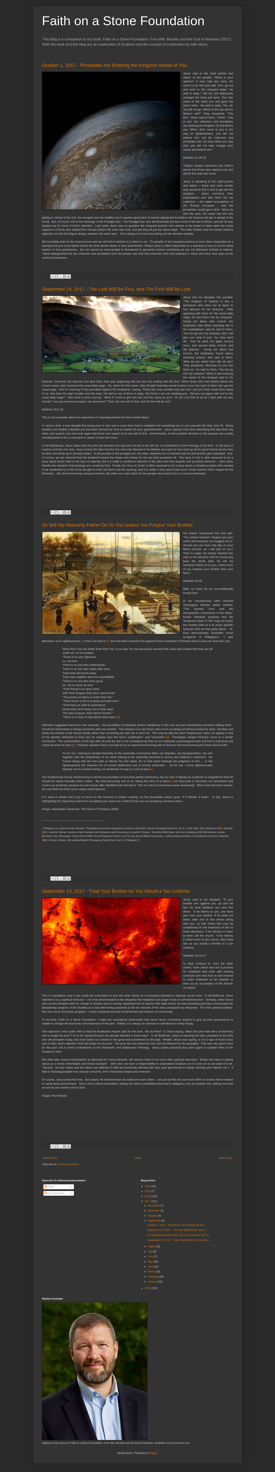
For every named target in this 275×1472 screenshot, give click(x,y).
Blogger (152, 1453)
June (151, 1256)
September (154, 1220)
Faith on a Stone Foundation (123, 21)
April (151, 1266)
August (152, 1246)
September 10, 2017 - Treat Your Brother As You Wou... (179, 1240)
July (150, 1251)
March (152, 1271)
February (153, 1276)
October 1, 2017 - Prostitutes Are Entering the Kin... (176, 1225)
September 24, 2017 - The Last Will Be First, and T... (177, 1230)
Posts (49, 1186)
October (153, 1215)
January (153, 1281)
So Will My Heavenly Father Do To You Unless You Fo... (179, 1235)
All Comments (53, 1193)
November (154, 1210)
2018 (148, 1196)
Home (138, 1158)
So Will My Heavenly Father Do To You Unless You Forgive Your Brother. (118, 525)
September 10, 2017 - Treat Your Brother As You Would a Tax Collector (116, 891)
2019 (148, 1191)
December (154, 1205)
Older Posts (225, 1158)
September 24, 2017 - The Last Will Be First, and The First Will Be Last (116, 289)
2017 (148, 1201)
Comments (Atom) (68, 1164)
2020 (148, 1186)
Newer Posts (50, 1158)
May (150, 1261)
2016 (148, 1288)
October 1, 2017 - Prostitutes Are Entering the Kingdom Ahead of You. (115, 65)
